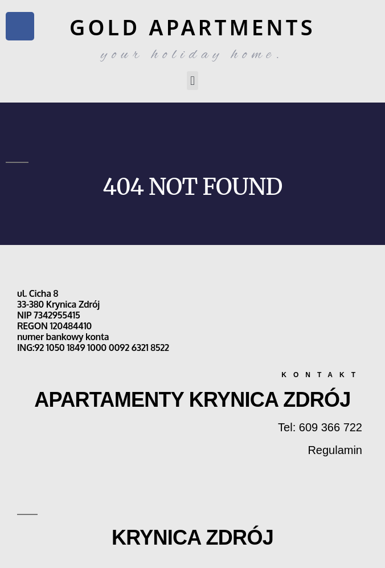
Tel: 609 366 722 (320, 427)
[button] (192, 80)
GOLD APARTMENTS (192, 27)
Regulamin (335, 450)
